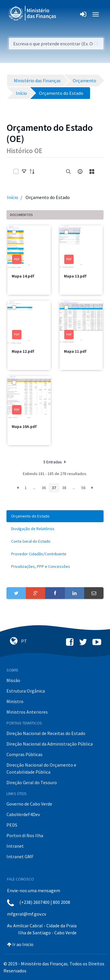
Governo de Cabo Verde (29, 804)
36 (44, 487)
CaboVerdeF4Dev (23, 814)
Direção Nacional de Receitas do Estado (45, 733)
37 (54, 487)
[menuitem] (55, 516)
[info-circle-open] (80, 171)
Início (12, 197)
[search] (68, 171)
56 (83, 487)
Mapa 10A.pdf (24, 426)
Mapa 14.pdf (23, 276)
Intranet (15, 846)
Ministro (14, 701)
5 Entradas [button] (55, 462)
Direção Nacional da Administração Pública (49, 744)
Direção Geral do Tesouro (31, 782)
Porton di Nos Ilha (24, 835)
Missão (13, 680)
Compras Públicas (24, 754)
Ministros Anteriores (27, 712)
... (34, 487)
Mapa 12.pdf (23, 351)
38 (64, 487)
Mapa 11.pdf (75, 351)
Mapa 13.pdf (75, 276)
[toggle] (24, 171)
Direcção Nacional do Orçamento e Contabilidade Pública (41, 768)
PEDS (11, 825)
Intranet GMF (19, 856)
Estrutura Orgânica (25, 691)
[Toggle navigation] (65, 14)
